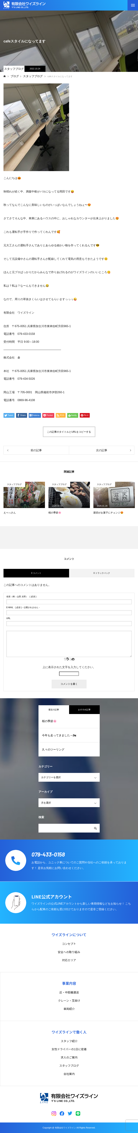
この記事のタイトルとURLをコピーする (69, 431)
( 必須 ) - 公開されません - (23, 607)
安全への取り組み (69, 952)
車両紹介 (69, 1009)
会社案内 (69, 1074)
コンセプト (69, 944)
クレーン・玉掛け (69, 1000)
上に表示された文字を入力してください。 (69, 667)
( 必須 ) (21, 597)
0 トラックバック (102, 573)
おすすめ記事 (84, 709)
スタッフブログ (14, 68)
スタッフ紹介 (69, 1041)
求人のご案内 (69, 1057)
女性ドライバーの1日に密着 (69, 1049)
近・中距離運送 (69, 992)
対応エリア (69, 960)
